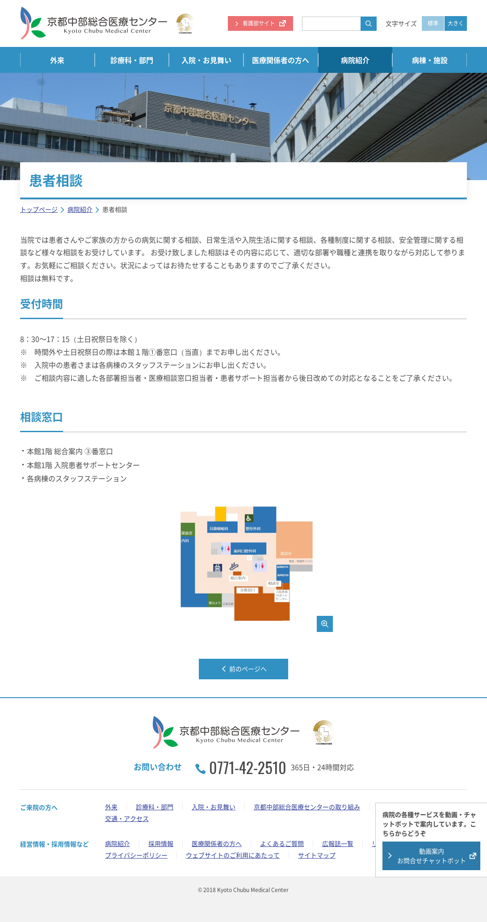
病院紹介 (355, 60)
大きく (456, 23)
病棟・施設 (430, 60)
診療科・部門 (131, 60)
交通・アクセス (127, 818)
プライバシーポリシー (136, 854)
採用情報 (160, 843)
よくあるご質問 (282, 843)
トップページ (39, 209)
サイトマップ (317, 854)
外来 (57, 60)
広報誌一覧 (337, 843)
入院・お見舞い (206, 60)
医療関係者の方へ (280, 60)
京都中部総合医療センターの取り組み (307, 806)
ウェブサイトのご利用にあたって (233, 854)
